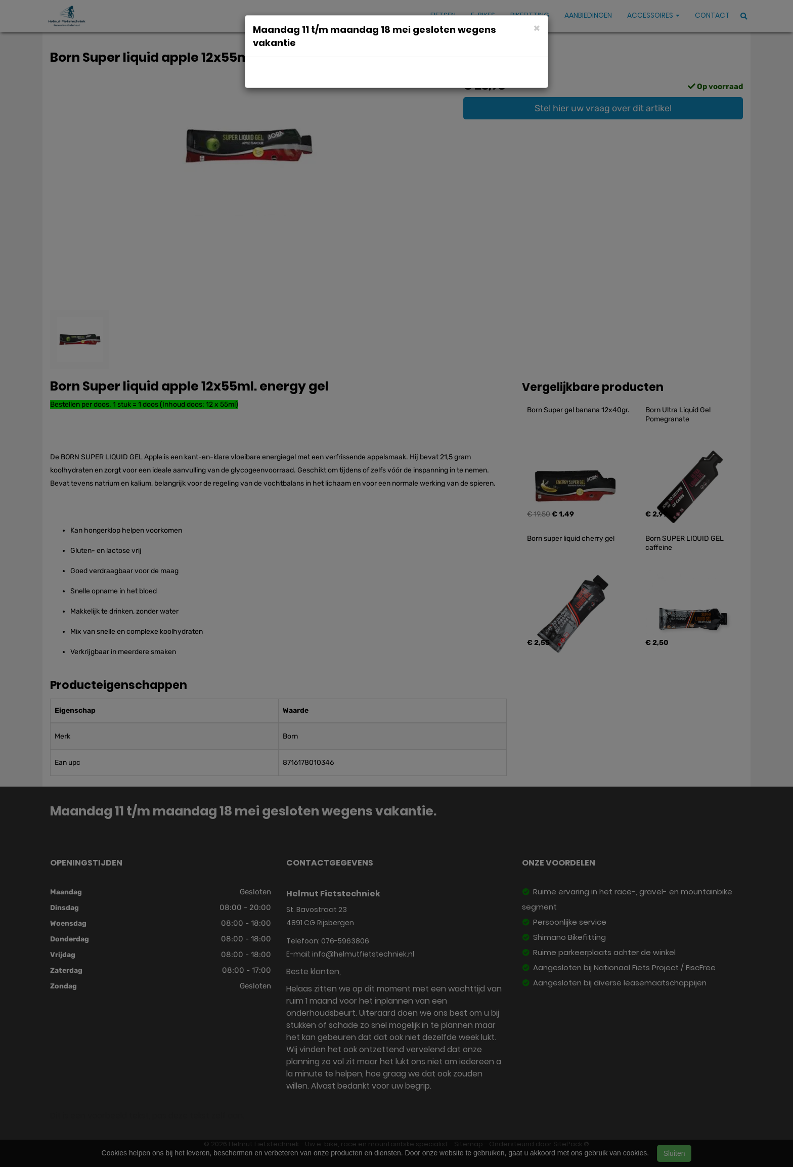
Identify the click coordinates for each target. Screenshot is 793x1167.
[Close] (537, 27)
